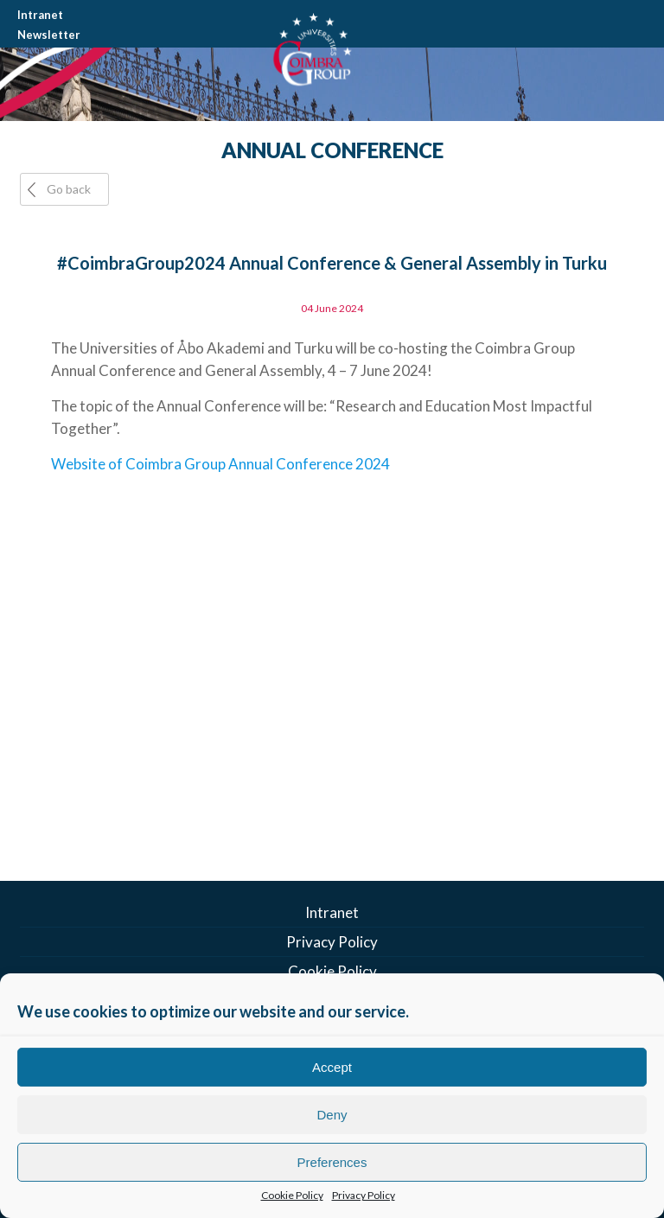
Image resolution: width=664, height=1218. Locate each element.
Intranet (40, 15)
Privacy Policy (363, 1195)
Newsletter (48, 34)
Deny (331, 1114)
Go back (69, 189)
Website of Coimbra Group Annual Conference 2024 (220, 464)
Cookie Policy (292, 1195)
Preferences (332, 1162)
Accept (332, 1067)
